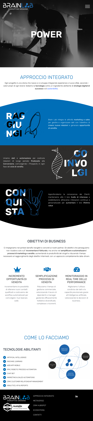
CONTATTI (37, 415)
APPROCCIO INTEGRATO (43, 396)
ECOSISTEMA (39, 410)
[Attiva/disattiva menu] (87, 6)
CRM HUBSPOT (39, 405)
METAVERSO (38, 401)
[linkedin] (77, 396)
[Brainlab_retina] (16, 396)
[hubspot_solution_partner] (16, 404)
